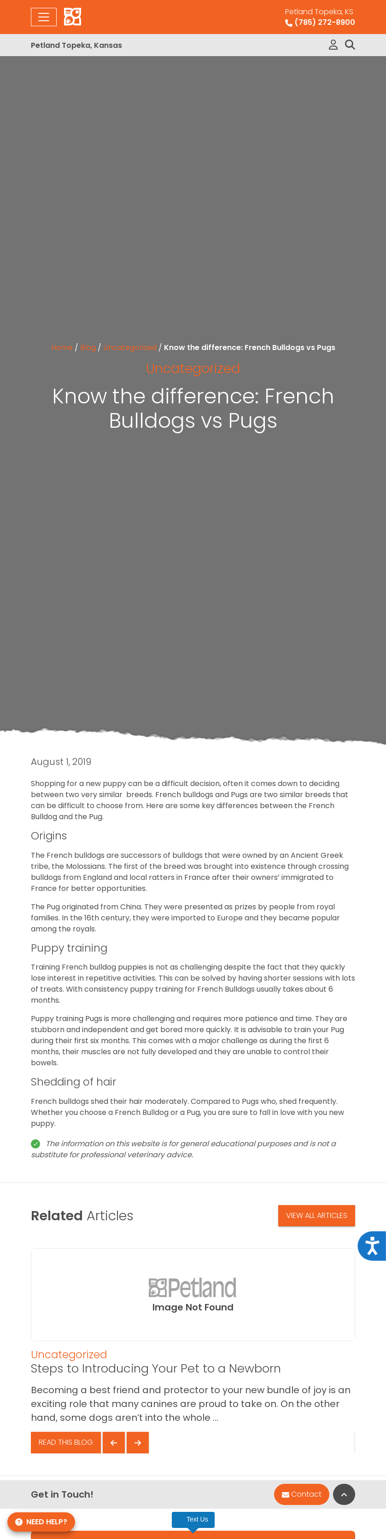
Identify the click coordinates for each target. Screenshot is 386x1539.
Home (62, 347)
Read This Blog (66, 1442)
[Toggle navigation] (44, 17)
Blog (88, 347)
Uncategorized (130, 347)
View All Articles (316, 1215)
